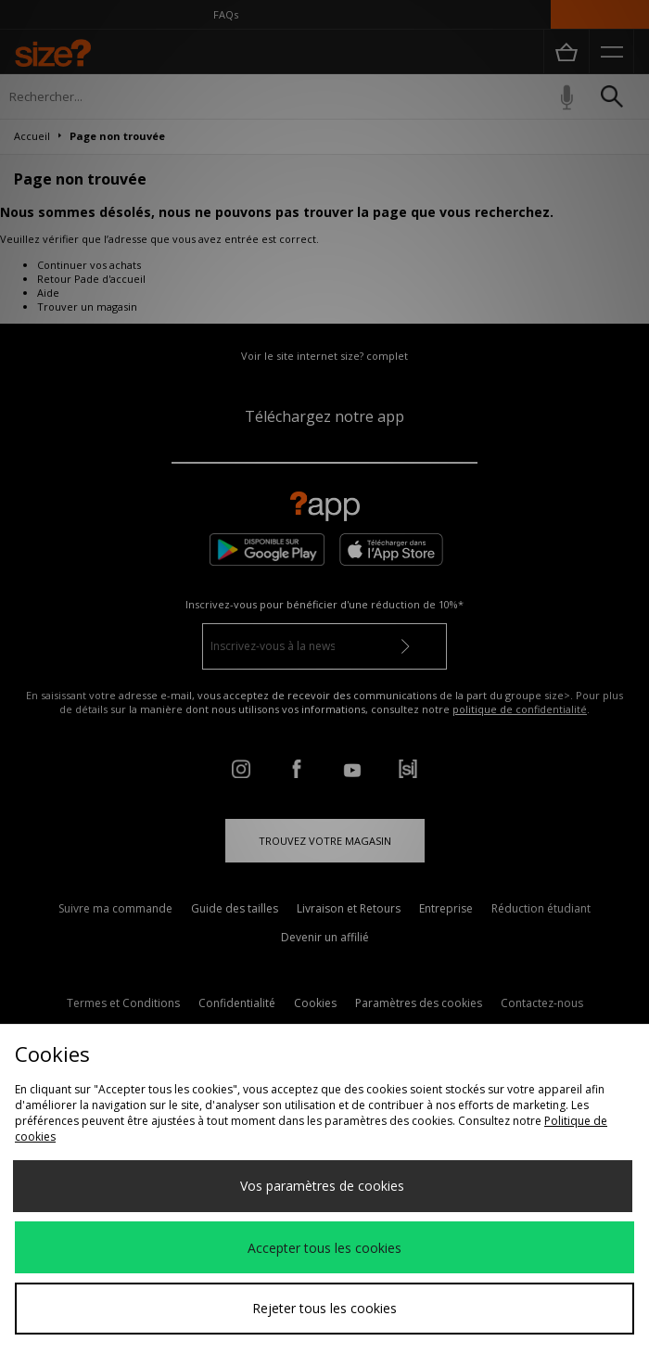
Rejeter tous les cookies (324, 1308)
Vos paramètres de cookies (322, 1185)
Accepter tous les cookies (324, 1248)
